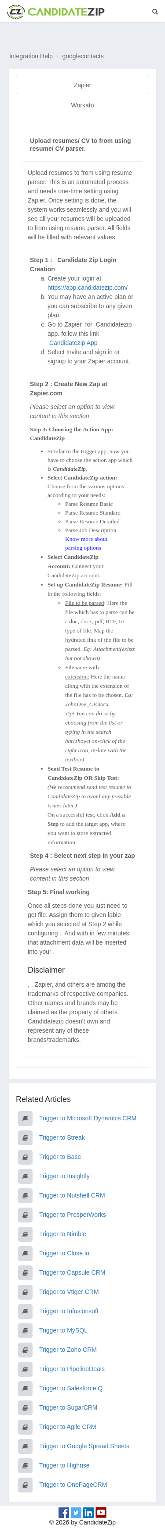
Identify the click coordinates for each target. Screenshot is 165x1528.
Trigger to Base (60, 1156)
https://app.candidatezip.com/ (88, 287)
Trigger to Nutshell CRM (72, 1195)
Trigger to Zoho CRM (68, 1349)
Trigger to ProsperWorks (72, 1214)
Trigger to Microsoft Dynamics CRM (87, 1118)
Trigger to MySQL (63, 1330)
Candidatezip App (74, 342)
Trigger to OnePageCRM (73, 1484)
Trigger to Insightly (64, 1176)
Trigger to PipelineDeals (72, 1368)
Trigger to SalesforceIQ (71, 1388)
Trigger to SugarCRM (68, 1407)
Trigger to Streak (62, 1137)
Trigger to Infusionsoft (69, 1311)
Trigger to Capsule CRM (72, 1272)
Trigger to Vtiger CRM (69, 1291)
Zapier (83, 85)
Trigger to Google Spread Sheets (84, 1446)
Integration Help (31, 56)
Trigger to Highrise (64, 1465)
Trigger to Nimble (62, 1233)
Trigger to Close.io (64, 1253)
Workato (82, 105)
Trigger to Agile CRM (67, 1426)
